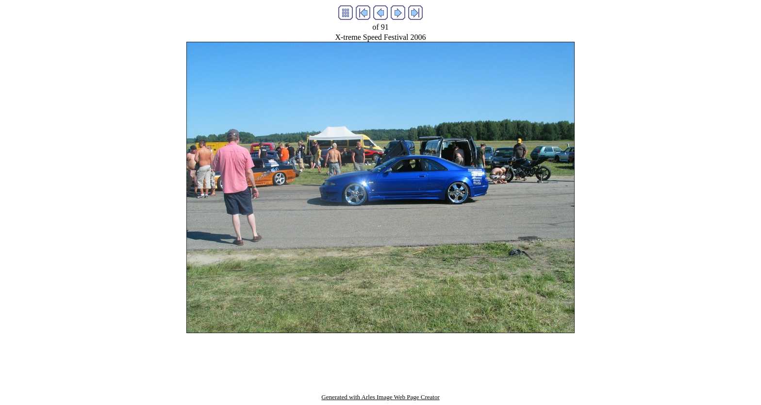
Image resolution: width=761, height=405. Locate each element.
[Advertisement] (380, 355)
